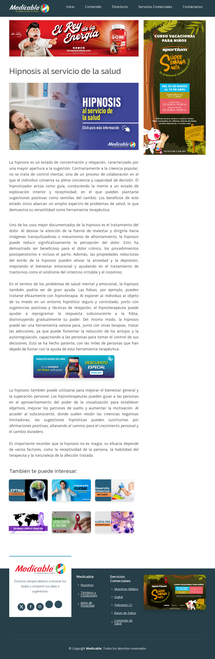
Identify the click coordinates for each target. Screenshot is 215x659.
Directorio (120, 6)
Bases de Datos (125, 613)
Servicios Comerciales (155, 6)
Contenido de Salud (123, 622)
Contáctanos (193, 6)
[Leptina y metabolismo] (28, 490)
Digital (118, 597)
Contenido (93, 6)
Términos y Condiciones (89, 594)
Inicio (70, 6)
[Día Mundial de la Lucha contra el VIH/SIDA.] (71, 522)
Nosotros (87, 585)
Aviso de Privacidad (87, 604)
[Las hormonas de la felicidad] (71, 490)
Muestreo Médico (126, 589)
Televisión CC (123, 605)
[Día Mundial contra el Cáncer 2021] (28, 522)
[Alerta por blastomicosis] (114, 522)
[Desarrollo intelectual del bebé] (114, 490)
